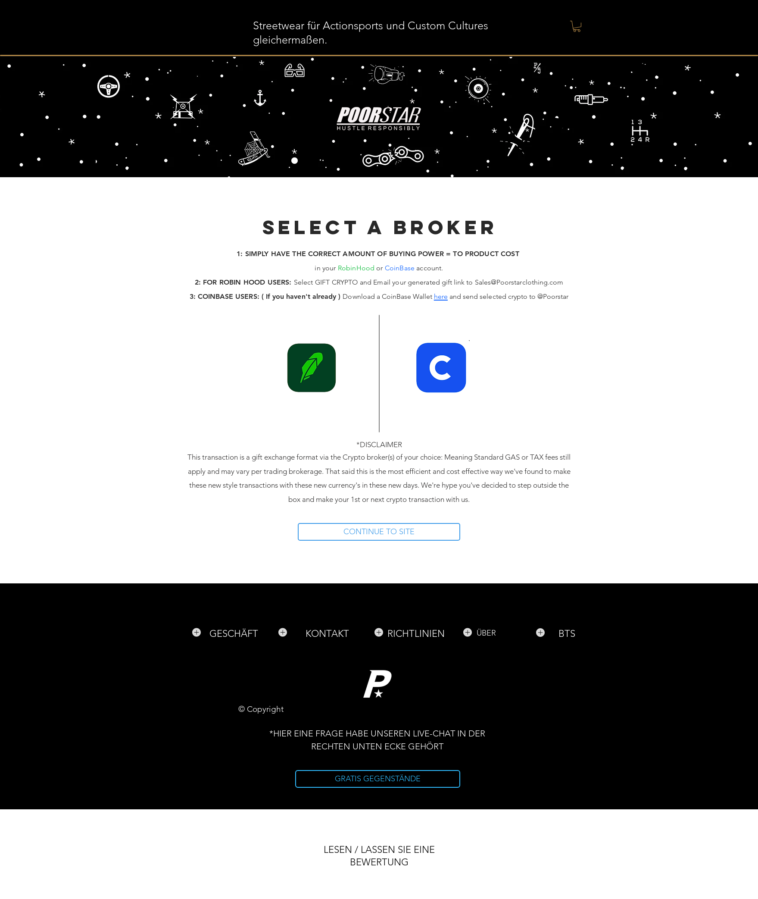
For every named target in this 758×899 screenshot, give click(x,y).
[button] (576, 26)
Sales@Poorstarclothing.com (519, 282)
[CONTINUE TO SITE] (379, 532)
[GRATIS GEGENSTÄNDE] (377, 779)
